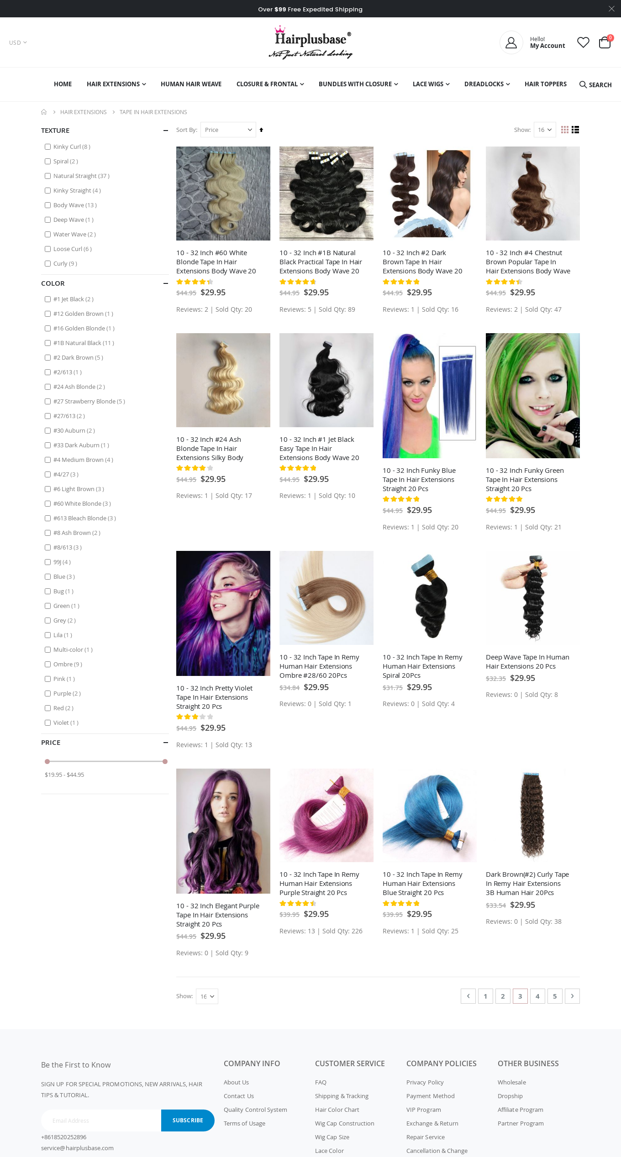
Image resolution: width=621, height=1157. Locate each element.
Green (67, 605)
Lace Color (329, 1149)
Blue (65, 576)
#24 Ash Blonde (80, 386)
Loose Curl (73, 248)
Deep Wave (74, 219)
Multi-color (74, 649)
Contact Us (239, 1094)
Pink (65, 678)
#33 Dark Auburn (82, 444)
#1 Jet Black (74, 298)
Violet (67, 722)
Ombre (68, 664)
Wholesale (512, 1080)
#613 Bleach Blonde (85, 517)
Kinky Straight (78, 190)
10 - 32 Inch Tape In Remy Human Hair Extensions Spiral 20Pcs (423, 664)
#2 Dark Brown (79, 357)
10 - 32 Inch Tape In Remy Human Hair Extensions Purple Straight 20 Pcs (320, 881)
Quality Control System (255, 1108)
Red (64, 707)
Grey (65, 620)
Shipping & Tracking (341, 1094)
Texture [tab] (105, 130)
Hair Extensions (83, 112)
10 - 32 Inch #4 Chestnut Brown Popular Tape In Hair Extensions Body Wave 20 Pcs (524, 261)
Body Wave (76, 204)
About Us (236, 1080)
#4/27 (67, 474)
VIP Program (423, 1108)
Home (44, 111)
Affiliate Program (520, 1108)
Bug (64, 590)
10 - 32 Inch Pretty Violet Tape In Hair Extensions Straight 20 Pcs (216, 695)
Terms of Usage (244, 1121)
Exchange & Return (432, 1121)
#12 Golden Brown (84, 313)
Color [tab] (105, 283)
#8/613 (68, 547)
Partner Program (521, 1121)
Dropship (510, 1094)
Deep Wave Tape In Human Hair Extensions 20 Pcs (528, 660)
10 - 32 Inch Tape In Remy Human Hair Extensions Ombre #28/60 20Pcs (320, 664)
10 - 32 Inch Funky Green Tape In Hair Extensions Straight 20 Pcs (525, 478)
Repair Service (425, 1135)
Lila (63, 634)
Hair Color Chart (337, 1108)
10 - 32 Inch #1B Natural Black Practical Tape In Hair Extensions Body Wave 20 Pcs (322, 261)
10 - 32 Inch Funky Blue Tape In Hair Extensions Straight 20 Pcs (420, 478)
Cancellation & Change (437, 1149)
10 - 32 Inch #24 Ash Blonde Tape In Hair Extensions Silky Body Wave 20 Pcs (211, 447)
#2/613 (68, 371)
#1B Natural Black (84, 342)
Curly (66, 263)
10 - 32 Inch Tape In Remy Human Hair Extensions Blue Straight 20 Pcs (423, 881)
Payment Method (430, 1094)
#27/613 (70, 415)
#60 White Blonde (83, 503)
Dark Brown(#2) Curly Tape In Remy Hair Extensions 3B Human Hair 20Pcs (527, 881)
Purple (68, 693)
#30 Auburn (75, 430)
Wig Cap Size (332, 1135)
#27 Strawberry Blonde (90, 401)
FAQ (320, 1080)
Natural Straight (82, 175)
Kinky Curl (73, 146)
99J (63, 561)
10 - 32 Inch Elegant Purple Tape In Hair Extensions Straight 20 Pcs (219, 913)
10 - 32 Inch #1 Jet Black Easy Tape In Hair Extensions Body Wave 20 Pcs (321, 447)
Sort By (188, 130)
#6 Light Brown (79, 488)
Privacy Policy (425, 1080)
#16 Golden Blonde (85, 328)
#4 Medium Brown (84, 459)
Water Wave (75, 234)
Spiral (66, 161)
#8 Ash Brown (78, 532)
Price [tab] (105, 742)
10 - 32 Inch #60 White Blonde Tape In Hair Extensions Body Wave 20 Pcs (218, 261)
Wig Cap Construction (344, 1121)
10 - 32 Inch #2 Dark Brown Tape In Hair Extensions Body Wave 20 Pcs (423, 261)
